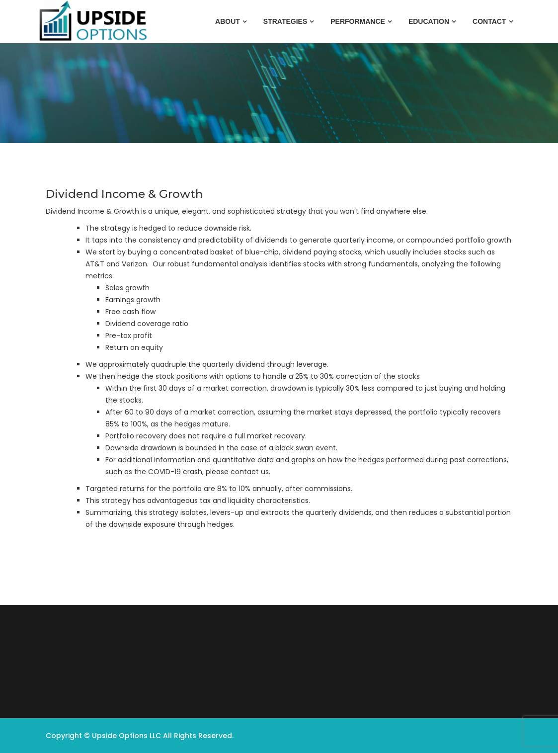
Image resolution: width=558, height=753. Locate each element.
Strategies (285, 21)
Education (428, 21)
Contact (489, 21)
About (227, 21)
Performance (357, 21)
